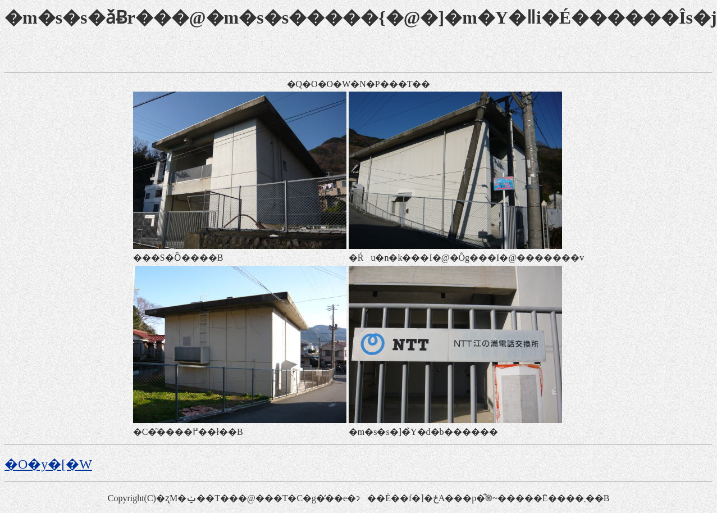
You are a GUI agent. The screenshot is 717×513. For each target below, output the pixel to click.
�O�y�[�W (48, 464)
